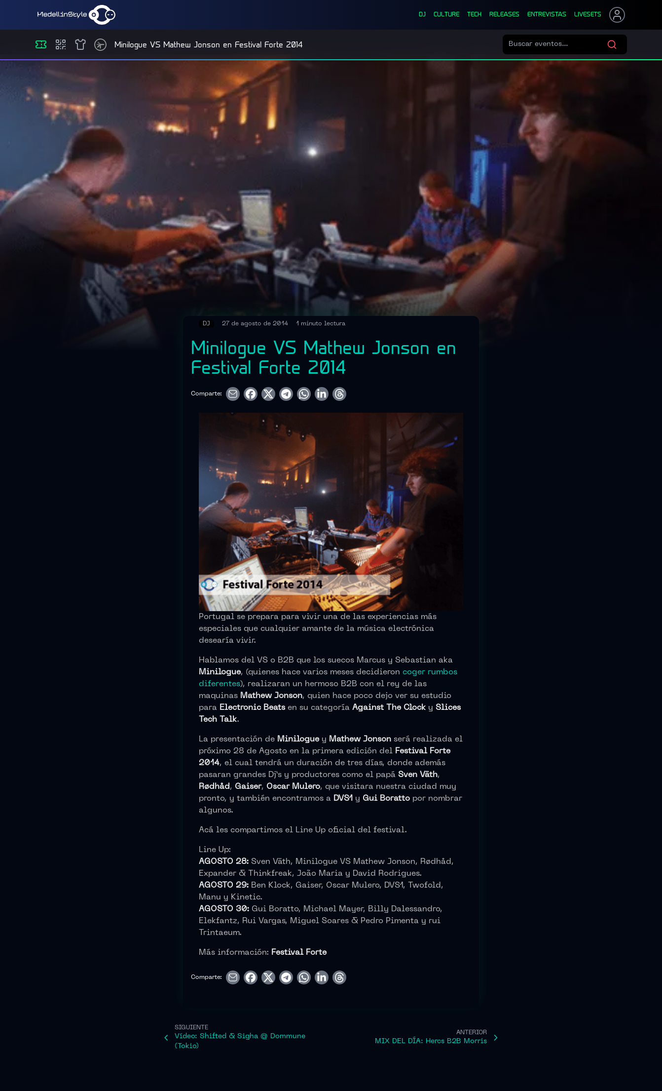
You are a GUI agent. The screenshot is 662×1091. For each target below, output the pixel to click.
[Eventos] (41, 44)
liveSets (587, 15)
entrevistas (546, 15)
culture (446, 15)
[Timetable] (100, 45)
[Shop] (80, 44)
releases (504, 15)
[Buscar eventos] (558, 44)
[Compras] (61, 44)
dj (422, 15)
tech (474, 15)
